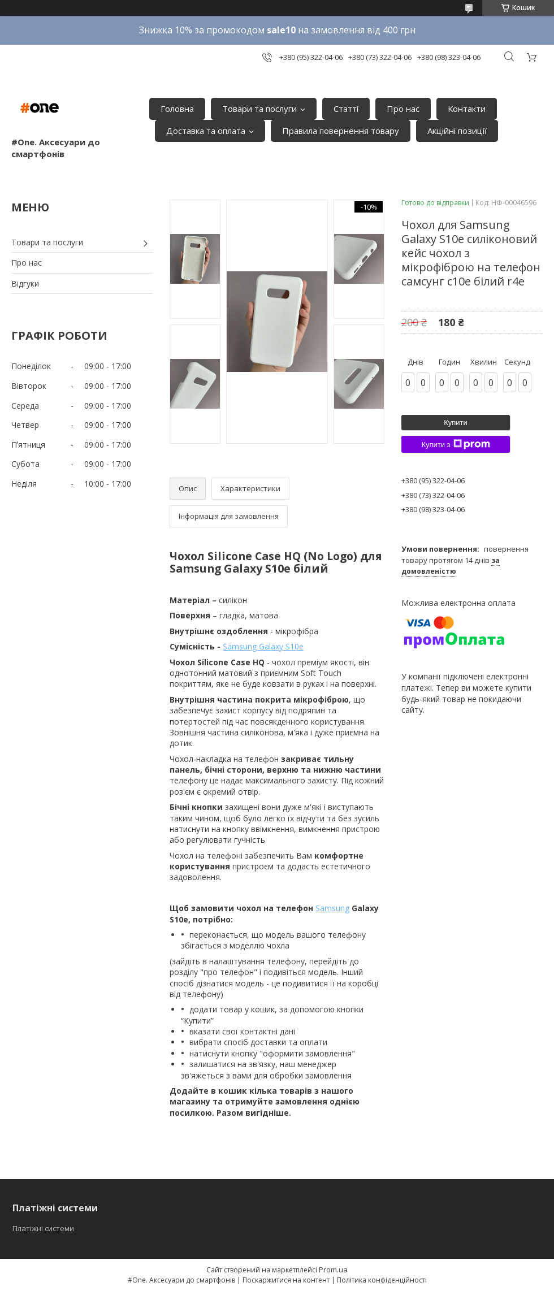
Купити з (455, 444)
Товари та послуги (259, 108)
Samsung (332, 908)
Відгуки (25, 283)
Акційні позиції (457, 130)
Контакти (467, 108)
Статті (346, 108)
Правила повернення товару (340, 130)
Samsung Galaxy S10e (263, 646)
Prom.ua (333, 1269)
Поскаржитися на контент (286, 1280)
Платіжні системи (43, 1228)
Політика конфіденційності (382, 1280)
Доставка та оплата (205, 130)
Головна (177, 108)
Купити (456, 422)
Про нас (403, 108)
